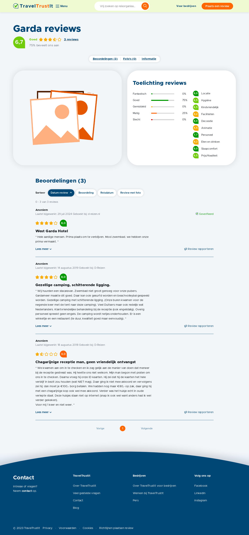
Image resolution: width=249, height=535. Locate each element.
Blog (76, 508)
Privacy (47, 528)
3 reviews (71, 39)
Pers (136, 500)
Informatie (149, 59)
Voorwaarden (67, 528)
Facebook (201, 485)
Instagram (200, 500)
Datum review (59, 193)
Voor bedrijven (186, 6)
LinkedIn (200, 493)
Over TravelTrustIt (84, 485)
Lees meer (42, 249)
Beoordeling (86, 193)
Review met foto (130, 193)
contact (27, 491)
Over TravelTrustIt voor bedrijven (154, 485)
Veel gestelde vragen (86, 493)
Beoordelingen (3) (105, 59)
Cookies (88, 528)
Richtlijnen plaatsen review (116, 528)
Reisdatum (106, 193)
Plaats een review (217, 6)
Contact (78, 500)
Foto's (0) (129, 59)
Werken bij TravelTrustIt (148, 493)
